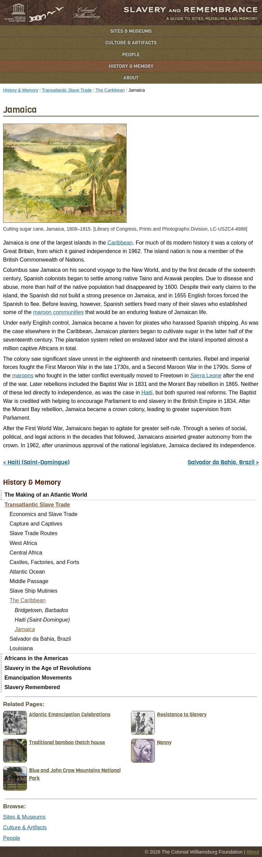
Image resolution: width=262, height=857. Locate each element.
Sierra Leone (206, 375)
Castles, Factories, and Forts (44, 562)
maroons (22, 375)
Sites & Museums (131, 31)
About (131, 78)
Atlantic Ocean (27, 572)
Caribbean (120, 243)
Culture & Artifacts (131, 43)
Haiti (147, 392)
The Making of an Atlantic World (45, 495)
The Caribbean (110, 90)
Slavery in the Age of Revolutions (47, 668)
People (131, 54)
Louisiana (21, 648)
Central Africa (26, 553)
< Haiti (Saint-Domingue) (36, 462)
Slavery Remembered (32, 687)
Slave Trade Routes (34, 533)
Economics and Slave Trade (43, 514)
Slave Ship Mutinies (34, 591)
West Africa (23, 543)
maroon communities (58, 312)
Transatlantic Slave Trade (67, 90)
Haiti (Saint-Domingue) (42, 620)
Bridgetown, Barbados (41, 610)
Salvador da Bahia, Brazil (40, 639)
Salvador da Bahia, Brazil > (223, 462)
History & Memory (131, 66)
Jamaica (25, 629)
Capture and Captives (36, 524)
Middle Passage (29, 581)
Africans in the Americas (36, 658)
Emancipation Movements (38, 678)
